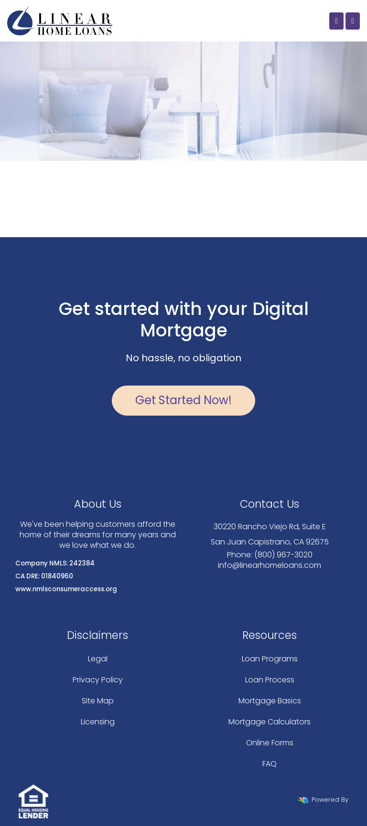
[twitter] (91, 604)
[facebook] (78, 604)
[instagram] (103, 604)
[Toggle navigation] (352, 21)
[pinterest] (116, 604)
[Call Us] (336, 21)
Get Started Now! (183, 400)
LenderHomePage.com (312, 810)
